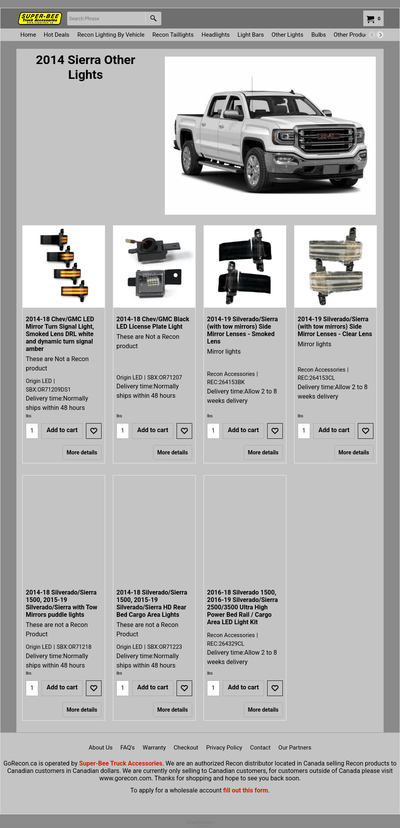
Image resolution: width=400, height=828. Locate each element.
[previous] (372, 34)
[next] (380, 34)
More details (82, 452)
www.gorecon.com (125, 778)
